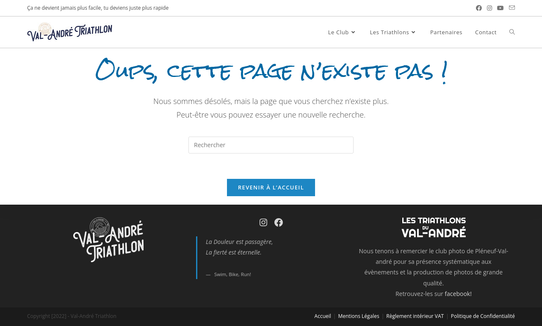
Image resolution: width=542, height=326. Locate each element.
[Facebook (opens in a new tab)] (478, 8)
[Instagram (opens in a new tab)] (489, 8)
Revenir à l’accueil (271, 187)
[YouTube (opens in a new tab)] (500, 8)
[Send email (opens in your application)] (510, 8)
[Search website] (512, 32)
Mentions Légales (358, 316)
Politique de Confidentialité (483, 316)
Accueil (323, 316)
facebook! (458, 294)
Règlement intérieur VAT (415, 316)
